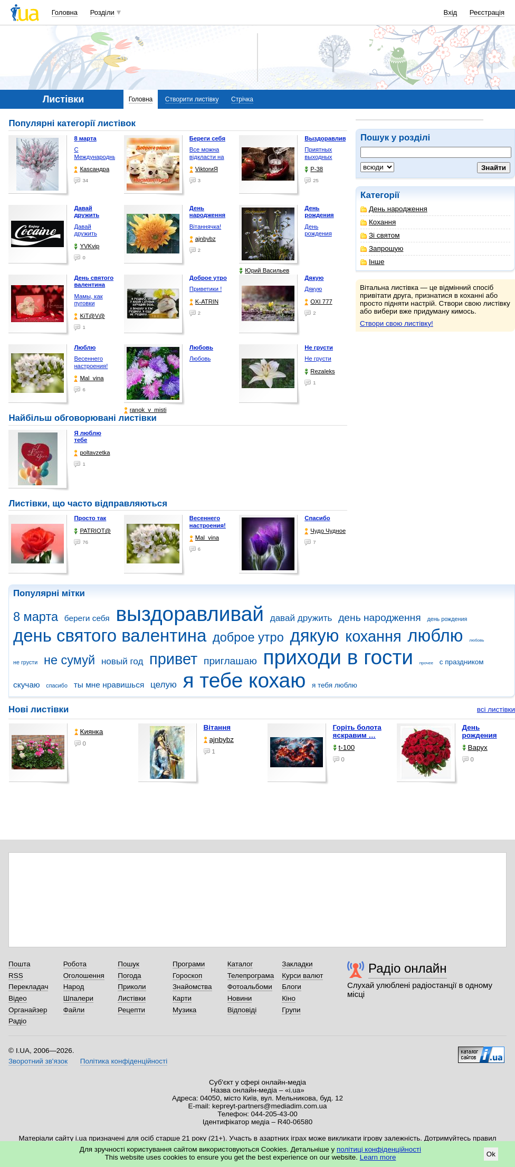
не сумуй (69, 660)
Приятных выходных (318, 153)
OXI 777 (318, 301)
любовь (476, 640)
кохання (373, 636)
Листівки (132, 998)
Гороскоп (187, 976)
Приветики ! (205, 289)
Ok (491, 1154)
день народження (379, 617)
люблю (435, 635)
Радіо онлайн (407, 968)
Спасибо (317, 518)
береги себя (87, 618)
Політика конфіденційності (123, 1061)
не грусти (25, 662)
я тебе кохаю (244, 680)
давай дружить (301, 618)
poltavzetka (92, 452)
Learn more (378, 1157)
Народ (73, 987)
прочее (426, 663)
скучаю (26, 684)
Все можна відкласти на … (206, 156)
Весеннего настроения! (91, 362)
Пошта (19, 964)
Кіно (288, 998)
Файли (74, 1010)
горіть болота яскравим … (357, 731)
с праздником (462, 662)
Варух (475, 747)
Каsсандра (91, 169)
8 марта (35, 617)
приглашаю (230, 660)
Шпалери (78, 998)
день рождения (447, 619)
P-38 (313, 169)
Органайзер (27, 1010)
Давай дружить (85, 230)
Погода (129, 976)
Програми (189, 964)
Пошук (128, 964)
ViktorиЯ (203, 169)
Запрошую (381, 248)
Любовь (200, 358)
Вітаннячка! (205, 226)
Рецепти (131, 1010)
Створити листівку (192, 99)
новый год (122, 661)
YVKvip (86, 246)
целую (163, 685)
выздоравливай (189, 614)
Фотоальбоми (249, 987)
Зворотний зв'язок (38, 1061)
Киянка (88, 732)
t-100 (344, 747)
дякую (314, 635)
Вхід (450, 12)
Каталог (240, 964)
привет (173, 659)
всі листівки (496, 709)
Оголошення (83, 976)
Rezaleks (319, 371)
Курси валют (302, 976)
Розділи (102, 12)
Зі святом (380, 235)
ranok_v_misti (145, 410)
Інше (372, 262)
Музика (184, 1010)
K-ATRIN (203, 301)
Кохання (378, 222)
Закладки (297, 964)
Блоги (291, 987)
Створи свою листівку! (396, 323)
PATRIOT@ (92, 531)
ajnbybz (202, 239)
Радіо (17, 1021)
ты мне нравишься (109, 684)
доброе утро (248, 637)
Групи (291, 1010)
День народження (393, 209)
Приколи (132, 987)
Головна (65, 12)
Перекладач (28, 987)
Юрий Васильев (264, 270)
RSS (15, 976)
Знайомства (192, 987)
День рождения (317, 230)
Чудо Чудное (325, 531)
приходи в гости (338, 657)
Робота (75, 964)
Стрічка (242, 99)
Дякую (313, 289)
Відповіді (242, 1010)
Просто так (90, 518)
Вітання (217, 727)
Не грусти (317, 358)
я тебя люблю (334, 685)
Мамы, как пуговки (88, 300)
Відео (17, 998)
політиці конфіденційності (379, 1149)
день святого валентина (109, 635)
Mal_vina (88, 378)
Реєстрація (487, 12)
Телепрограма (250, 976)
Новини (239, 998)
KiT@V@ (89, 316)
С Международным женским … (97, 156)
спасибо (57, 685)
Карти (182, 998)
